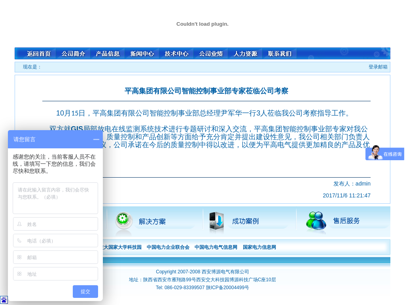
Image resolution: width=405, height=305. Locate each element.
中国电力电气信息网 (216, 247)
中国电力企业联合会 (168, 247)
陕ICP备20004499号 (227, 287)
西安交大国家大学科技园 (115, 247)
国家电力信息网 (259, 247)
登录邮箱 (378, 67)
